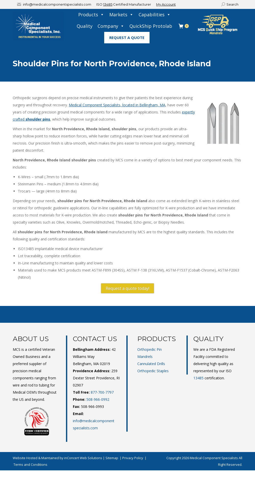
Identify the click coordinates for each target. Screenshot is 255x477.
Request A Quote (126, 37)
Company (111, 26)
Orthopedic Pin (149, 349)
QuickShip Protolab (150, 26)
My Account (166, 4)
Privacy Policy (132, 458)
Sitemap (111, 458)
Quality (84, 26)
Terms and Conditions (30, 464)
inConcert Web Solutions (83, 458)
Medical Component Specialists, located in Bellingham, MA (117, 104)
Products (91, 14)
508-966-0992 (97, 399)
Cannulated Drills (151, 363)
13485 (107, 4)
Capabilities (155, 14)
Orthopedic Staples (153, 370)
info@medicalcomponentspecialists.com (57, 4)
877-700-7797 (102, 392)
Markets (121, 14)
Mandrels (145, 356)
